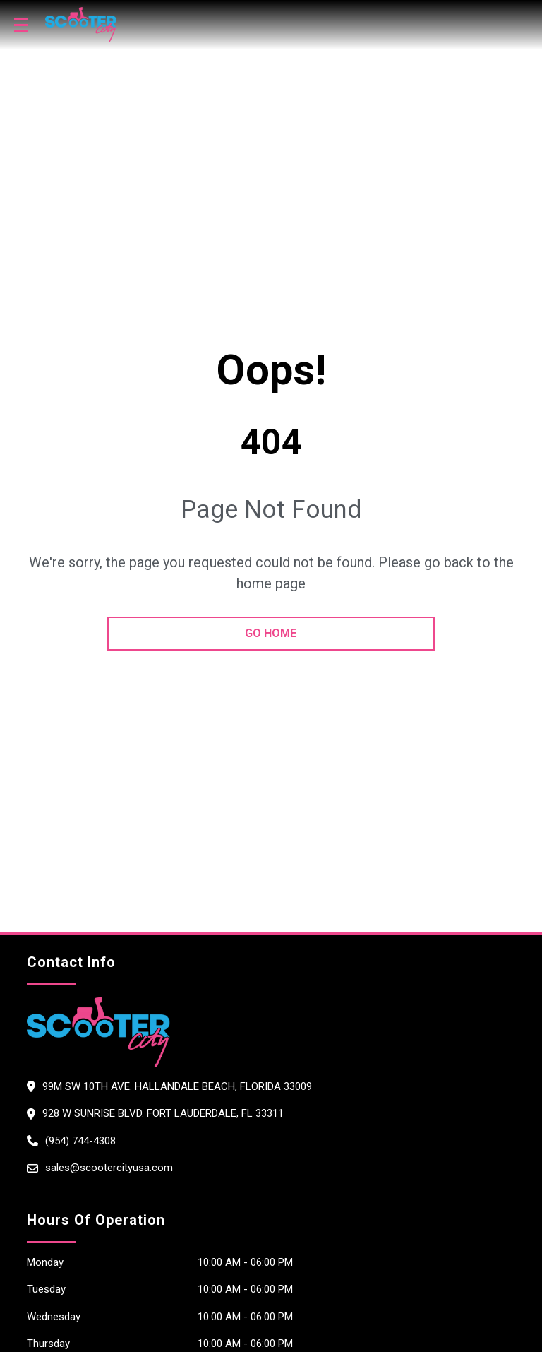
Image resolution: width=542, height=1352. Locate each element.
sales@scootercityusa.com (109, 1167)
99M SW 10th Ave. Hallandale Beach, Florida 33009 (177, 1086)
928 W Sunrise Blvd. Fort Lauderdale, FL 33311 (163, 1113)
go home (270, 633)
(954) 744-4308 (80, 1140)
